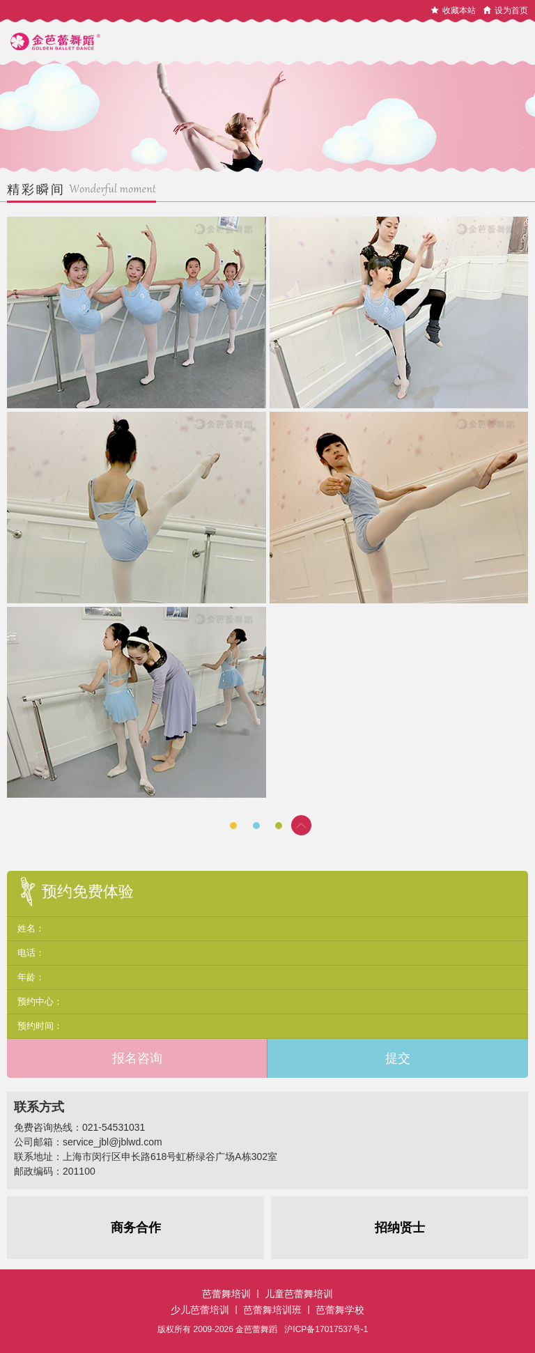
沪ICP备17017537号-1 (326, 1329)
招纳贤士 (400, 1228)
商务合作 (136, 1228)
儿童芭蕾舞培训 (299, 1293)
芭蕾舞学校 (340, 1309)
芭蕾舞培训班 (272, 1309)
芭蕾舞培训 (226, 1293)
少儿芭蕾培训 (200, 1309)
